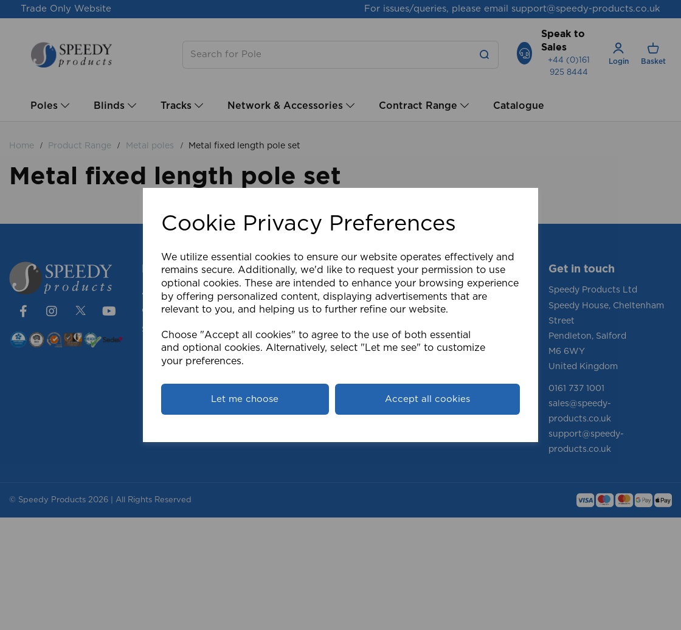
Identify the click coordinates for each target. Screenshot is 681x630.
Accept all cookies (427, 399)
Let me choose (244, 399)
